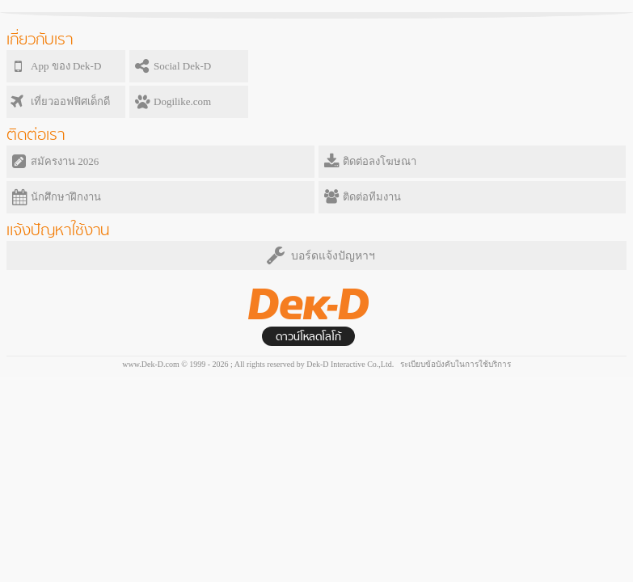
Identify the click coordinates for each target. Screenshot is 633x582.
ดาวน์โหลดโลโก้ (308, 337)
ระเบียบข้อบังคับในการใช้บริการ (455, 364)
